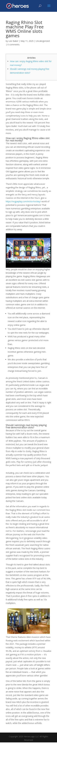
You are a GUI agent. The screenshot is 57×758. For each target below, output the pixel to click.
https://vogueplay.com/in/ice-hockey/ (23, 201)
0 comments (13, 44)
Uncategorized (43, 41)
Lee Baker (13, 41)
